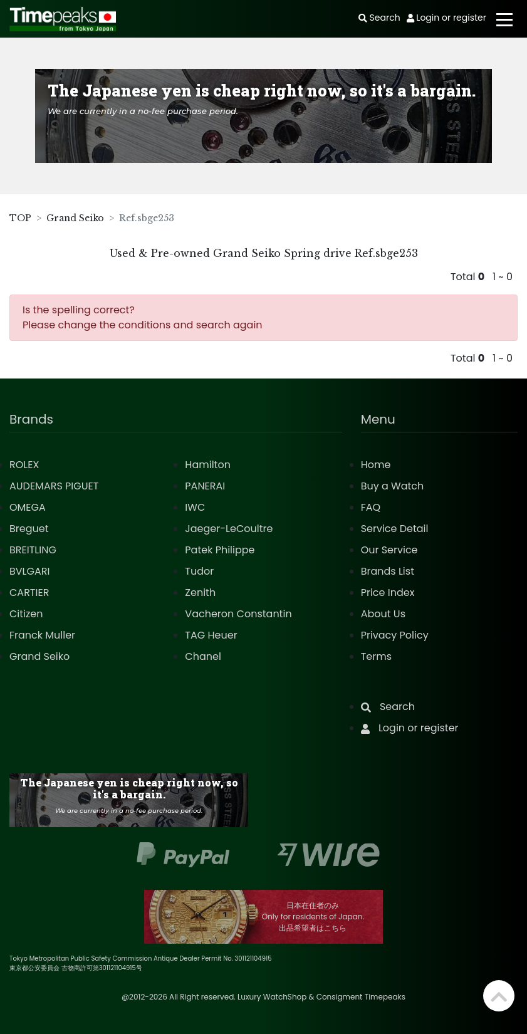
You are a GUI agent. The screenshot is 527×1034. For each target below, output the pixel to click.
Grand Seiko (75, 218)
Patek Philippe (219, 550)
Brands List (387, 571)
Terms (376, 656)
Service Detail (395, 528)
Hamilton (208, 464)
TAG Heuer (211, 635)
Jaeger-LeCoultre (229, 528)
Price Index (388, 592)
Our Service (389, 550)
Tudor (199, 571)
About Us (383, 614)
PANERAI (205, 486)
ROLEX (24, 464)
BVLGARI (29, 571)
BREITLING (32, 550)
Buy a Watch (392, 486)
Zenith (200, 592)
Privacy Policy (395, 635)
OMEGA (27, 507)
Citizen (26, 614)
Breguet (29, 528)
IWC (195, 507)
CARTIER (29, 592)
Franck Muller (42, 635)
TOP (20, 218)
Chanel (203, 656)
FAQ (370, 507)
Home (376, 464)
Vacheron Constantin (238, 614)
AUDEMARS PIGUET (53, 486)
